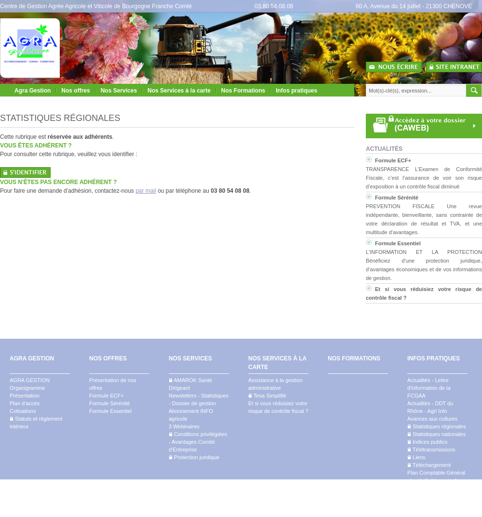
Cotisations (23, 411)
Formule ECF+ (393, 160)
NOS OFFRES (108, 358)
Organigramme (27, 388)
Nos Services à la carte (179, 90)
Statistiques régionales (436, 426)
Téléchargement (429, 465)
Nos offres (75, 90)
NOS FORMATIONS (354, 358)
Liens (416, 457)
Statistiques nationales (436, 434)
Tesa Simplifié (267, 395)
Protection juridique (194, 457)
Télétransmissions (431, 449)
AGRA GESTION (32, 358)
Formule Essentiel (398, 243)
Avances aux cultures (432, 419)
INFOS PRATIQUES (433, 358)
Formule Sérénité (396, 197)
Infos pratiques (296, 90)
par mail (145, 190)
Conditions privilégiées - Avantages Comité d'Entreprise (198, 441)
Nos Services (119, 90)
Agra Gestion (32, 90)
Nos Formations (243, 90)
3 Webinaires (184, 426)
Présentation (25, 395)
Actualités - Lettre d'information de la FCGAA (429, 387)
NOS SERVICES (190, 358)
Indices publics (427, 442)
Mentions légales (462, 513)
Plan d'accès (25, 403)
